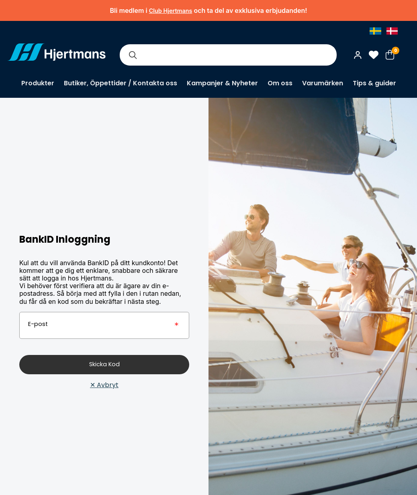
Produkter (37, 83)
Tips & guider (374, 83)
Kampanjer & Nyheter (222, 83)
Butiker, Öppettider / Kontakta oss (120, 83)
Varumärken (322, 83)
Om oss (280, 83)
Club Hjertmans (170, 10)
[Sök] (132, 54)
